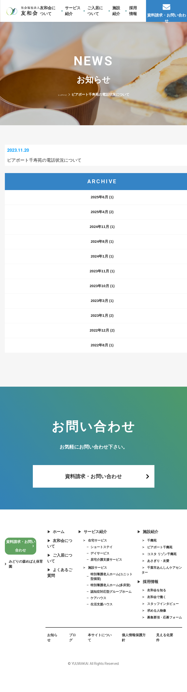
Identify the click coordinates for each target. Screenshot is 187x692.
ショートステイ (102, 558)
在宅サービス (93, 550)
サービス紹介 (91, 541)
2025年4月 (99, 217)
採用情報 (146, 595)
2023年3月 (99, 306)
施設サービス (93, 579)
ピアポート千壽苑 (156, 558)
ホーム (54, 541)
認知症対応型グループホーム (112, 605)
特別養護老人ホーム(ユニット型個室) (111, 588)
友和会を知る (152, 604)
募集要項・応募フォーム (160, 635)
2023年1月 (99, 321)
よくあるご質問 (59, 587)
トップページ (62, 94)
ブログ (70, 658)
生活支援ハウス (102, 619)
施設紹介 (146, 541)
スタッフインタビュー (160, 618)
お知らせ (50, 658)
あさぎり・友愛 (154, 572)
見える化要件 (162, 658)
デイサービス (100, 565)
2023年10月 (99, 291)
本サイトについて (96, 658)
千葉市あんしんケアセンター (160, 582)
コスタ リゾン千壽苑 (158, 565)
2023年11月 (99, 277)
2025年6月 (99, 202)
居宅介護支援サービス (107, 571)
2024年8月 (99, 247)
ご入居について (59, 570)
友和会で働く (152, 611)
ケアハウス (98, 612)
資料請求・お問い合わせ (93, 483)
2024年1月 (99, 262)
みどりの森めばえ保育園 (26, 573)
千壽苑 (147, 550)
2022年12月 (99, 336)
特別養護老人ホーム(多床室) (111, 598)
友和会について (59, 554)
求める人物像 (152, 625)
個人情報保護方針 (131, 658)
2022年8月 (99, 351)
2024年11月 (99, 232)
